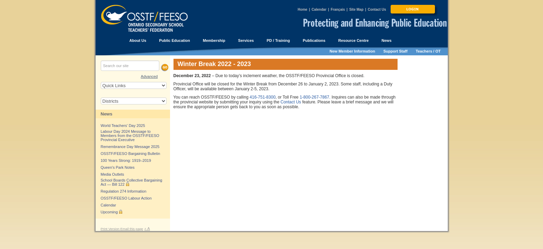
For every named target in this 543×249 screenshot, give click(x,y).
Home (303, 9)
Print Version (111, 229)
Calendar (319, 9)
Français (338, 9)
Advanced (149, 76)
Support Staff (395, 51)
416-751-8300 (263, 97)
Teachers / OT (428, 51)
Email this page (132, 229)
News (107, 114)
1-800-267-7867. (315, 97)
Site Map (356, 9)
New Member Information (352, 51)
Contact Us (377, 9)
